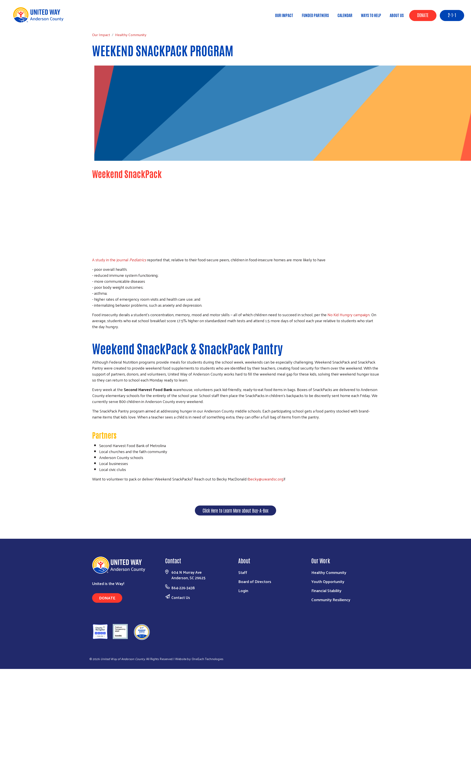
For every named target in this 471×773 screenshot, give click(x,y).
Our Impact (284, 15)
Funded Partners (315, 15)
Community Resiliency (330, 599)
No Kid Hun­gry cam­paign (349, 314)
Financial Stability (326, 590)
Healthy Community (59, 21)
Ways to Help (371, 15)
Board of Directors (254, 581)
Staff (242, 572)
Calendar (344, 15)
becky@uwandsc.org (265, 478)
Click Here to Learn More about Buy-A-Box (235, 510)
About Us (397, 15)
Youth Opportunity (327, 581)
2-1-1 (452, 15)
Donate (422, 15)
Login (243, 590)
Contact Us (180, 597)
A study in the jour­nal (119, 259)
